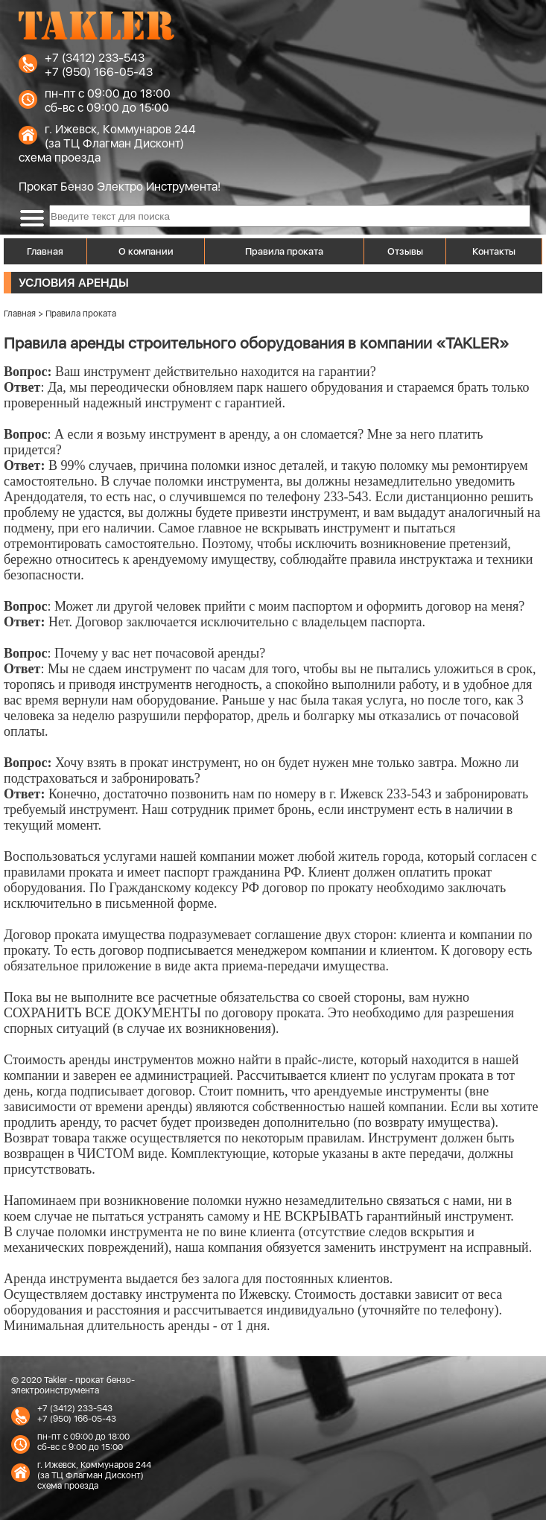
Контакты (493, 251)
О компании (146, 251)
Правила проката (284, 251)
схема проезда (60, 157)
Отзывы (405, 251)
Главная (45, 251)
